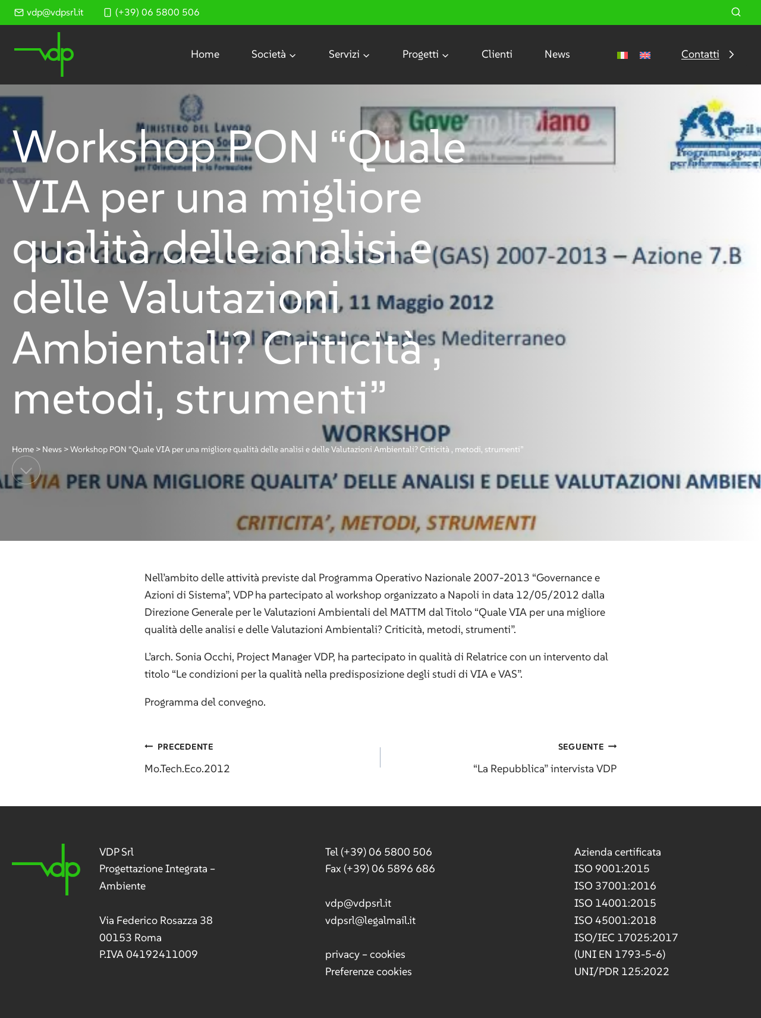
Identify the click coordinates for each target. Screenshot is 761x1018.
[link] (134, 904)
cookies (387, 954)
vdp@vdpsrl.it (358, 903)
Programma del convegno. (205, 702)
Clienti (497, 54)
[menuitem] (622, 54)
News (557, 54)
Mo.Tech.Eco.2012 (257, 756)
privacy (342, 954)
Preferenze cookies (368, 971)
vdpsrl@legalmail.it (370, 920)
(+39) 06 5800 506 (386, 852)
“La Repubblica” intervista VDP (504, 756)
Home (205, 54)
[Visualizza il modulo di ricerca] (736, 12)
